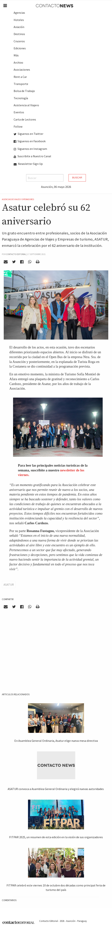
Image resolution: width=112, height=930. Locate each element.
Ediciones (20, 48)
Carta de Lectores (25, 119)
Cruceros (19, 41)
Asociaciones (22, 69)
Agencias (19, 12)
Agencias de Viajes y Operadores (18, 199)
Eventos (19, 112)
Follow (18, 126)
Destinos (19, 34)
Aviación (19, 27)
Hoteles (19, 20)
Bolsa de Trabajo (24, 91)
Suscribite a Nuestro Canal (32, 156)
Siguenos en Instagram (30, 149)
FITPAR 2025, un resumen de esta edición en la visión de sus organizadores (56, 837)
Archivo (18, 62)
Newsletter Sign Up (28, 164)
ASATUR (9, 584)
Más (16, 55)
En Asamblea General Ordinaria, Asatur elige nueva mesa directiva (56, 741)
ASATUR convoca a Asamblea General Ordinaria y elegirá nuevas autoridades (56, 789)
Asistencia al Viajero (26, 105)
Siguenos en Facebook (30, 141)
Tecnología (21, 98)
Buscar (77, 177)
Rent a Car (20, 77)
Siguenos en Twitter (28, 134)
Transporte (21, 84)
